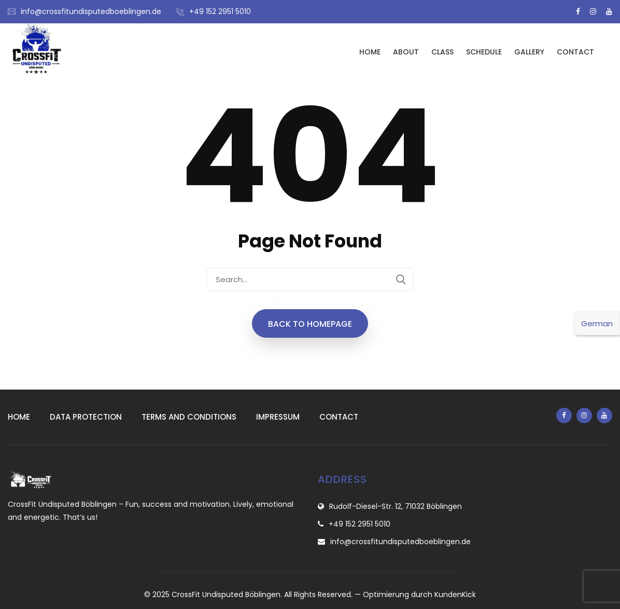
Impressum (278, 416)
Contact (575, 52)
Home (370, 52)
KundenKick (455, 594)
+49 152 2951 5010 (220, 11)
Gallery (529, 52)
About (406, 52)
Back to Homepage (310, 324)
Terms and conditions (189, 416)
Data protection (86, 416)
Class (442, 52)
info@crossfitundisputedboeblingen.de (91, 11)
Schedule (484, 52)
